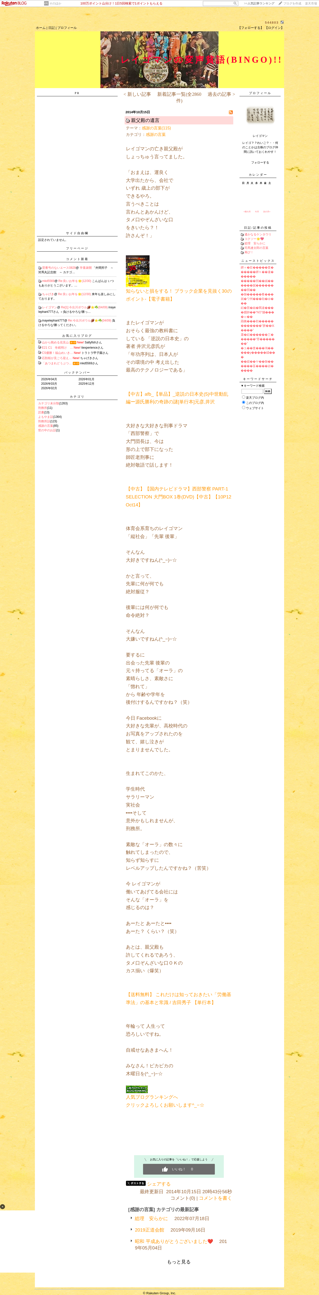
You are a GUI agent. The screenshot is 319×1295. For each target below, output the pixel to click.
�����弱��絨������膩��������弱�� (257, 285)
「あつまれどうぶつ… (57, 363)
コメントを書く (215, 1198)
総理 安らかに (151, 1218)
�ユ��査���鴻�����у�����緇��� (258, 352)
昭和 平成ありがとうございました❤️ (174, 1241)
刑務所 (42, 408)
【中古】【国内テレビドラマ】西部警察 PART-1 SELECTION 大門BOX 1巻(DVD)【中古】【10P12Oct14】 (179, 496)
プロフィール (67, 28)
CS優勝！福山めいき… (57, 353)
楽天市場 (311, 3)
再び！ (248, 252)
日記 (51, 28)
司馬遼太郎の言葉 (256, 248)
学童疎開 (86, 268)
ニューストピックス (258, 261)
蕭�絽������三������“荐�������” (258, 339)
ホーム (41, 28)
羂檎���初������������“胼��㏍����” (258, 326)
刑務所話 (44, 421)
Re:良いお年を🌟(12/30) (75, 281)
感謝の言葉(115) (156, 128)
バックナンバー (77, 372)
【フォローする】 (251, 28)
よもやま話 (45, 417)
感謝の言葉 (45, 426)
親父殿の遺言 (145, 120)
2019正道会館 (149, 1230)
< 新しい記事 (137, 94)
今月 (257, 212)
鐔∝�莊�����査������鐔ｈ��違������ (257, 272)
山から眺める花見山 (55, 342)
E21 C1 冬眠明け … (57, 347)
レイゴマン (49, 307)
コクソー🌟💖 (254, 239)
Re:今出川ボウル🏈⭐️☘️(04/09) (90, 320)
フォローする (260, 162)
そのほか (55, 3)
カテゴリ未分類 (48, 403)
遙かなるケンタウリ (257, 234)
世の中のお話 (47, 430)
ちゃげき (48, 294)
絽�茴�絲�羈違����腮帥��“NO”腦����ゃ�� (257, 312)
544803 (272, 22)
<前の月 (247, 212)
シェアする (159, 1184)
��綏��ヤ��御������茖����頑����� (257, 366)
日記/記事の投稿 (258, 227)
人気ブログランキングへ (152, 1097)
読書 (41, 412)
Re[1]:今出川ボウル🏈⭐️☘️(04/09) (84, 307)
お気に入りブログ (77, 335)
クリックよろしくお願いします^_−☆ (165, 1105)
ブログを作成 (292, 3)
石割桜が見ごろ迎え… (57, 358)
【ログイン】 (274, 28)
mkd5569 (48, 281)
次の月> (266, 212)
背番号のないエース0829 (59, 268)
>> (259, 3)
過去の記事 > (221, 94)
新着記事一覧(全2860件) (179, 97)
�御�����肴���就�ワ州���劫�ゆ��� (257, 299)
